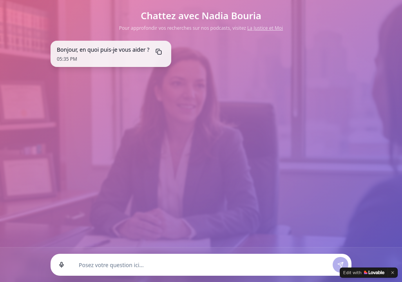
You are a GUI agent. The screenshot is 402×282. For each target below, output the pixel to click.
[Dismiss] (392, 272)
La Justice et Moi (265, 28)
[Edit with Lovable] (364, 272)
